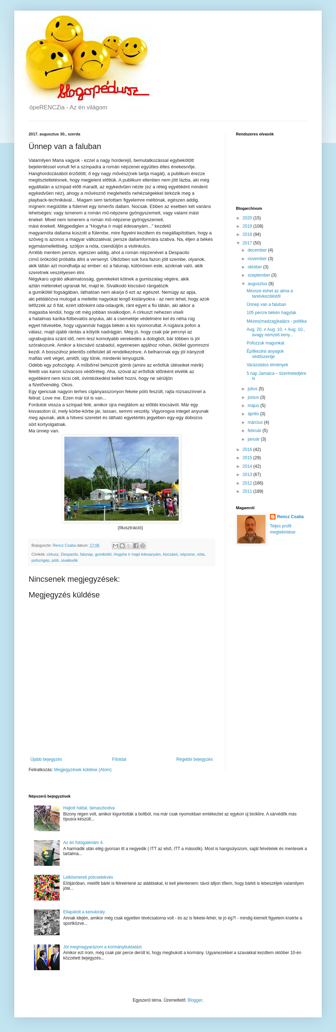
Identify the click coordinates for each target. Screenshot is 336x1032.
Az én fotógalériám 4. (83, 842)
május (254, 405)
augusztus (258, 283)
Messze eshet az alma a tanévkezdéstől (270, 293)
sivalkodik (69, 560)
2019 (248, 226)
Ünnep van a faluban (266, 304)
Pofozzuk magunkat (265, 343)
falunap (86, 554)
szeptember (259, 275)
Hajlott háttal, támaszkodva (89, 807)
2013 (248, 474)
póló (55, 560)
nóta (200, 554)
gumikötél (103, 554)
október (255, 266)
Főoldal (119, 759)
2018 (248, 234)
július (253, 388)
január (254, 439)
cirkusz (53, 554)
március (256, 422)
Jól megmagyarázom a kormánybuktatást (102, 946)
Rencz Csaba (290, 516)
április (254, 413)
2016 (248, 449)
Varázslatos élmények (267, 364)
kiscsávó (170, 554)
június (254, 397)
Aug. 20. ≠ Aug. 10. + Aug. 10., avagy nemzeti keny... (276, 332)
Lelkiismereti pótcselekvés (88, 877)
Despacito (69, 554)
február (255, 430)
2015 (248, 457)
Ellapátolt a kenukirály (84, 911)
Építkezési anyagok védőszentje (265, 354)
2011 (248, 491)
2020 (248, 217)
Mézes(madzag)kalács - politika (277, 321)
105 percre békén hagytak (271, 312)
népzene (187, 554)
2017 (248, 242)
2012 (248, 483)
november (258, 258)
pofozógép (40, 560)
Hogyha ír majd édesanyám (137, 554)
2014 (248, 466)
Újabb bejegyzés (46, 759)
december (258, 250)
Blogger (195, 1000)
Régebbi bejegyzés (194, 759)
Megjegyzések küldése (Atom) (83, 769)
